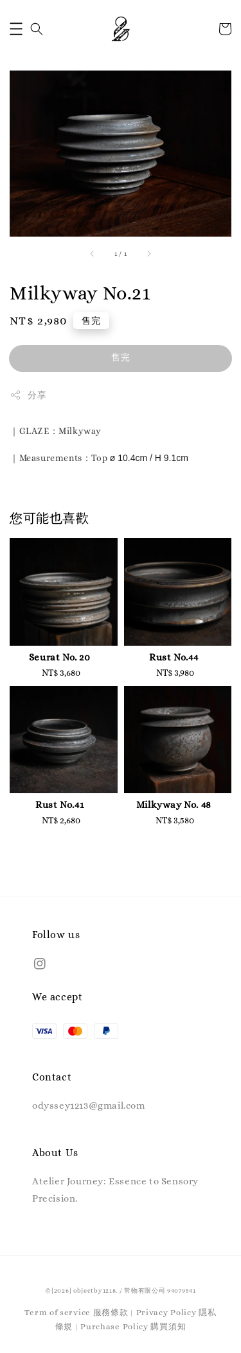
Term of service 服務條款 (76, 1312)
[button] (16, 29)
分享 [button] (28, 395)
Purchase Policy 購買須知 (133, 1326)
